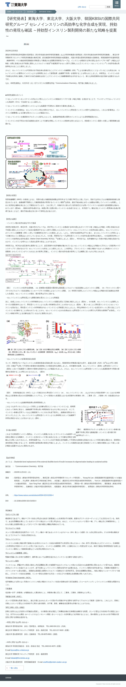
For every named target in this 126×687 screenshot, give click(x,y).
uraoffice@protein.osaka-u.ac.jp (55, 662)
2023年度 (30, 12)
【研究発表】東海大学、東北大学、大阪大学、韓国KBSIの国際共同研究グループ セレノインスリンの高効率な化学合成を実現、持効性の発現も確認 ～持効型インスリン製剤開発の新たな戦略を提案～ (46, 12)
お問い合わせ (82, 7)
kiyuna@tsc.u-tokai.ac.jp (20, 650)
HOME (9, 11)
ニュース (19, 12)
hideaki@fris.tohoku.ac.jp (20, 658)
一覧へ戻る (13, 668)
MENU (116, 6)
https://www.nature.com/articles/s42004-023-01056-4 (33, 495)
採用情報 (8, 678)
